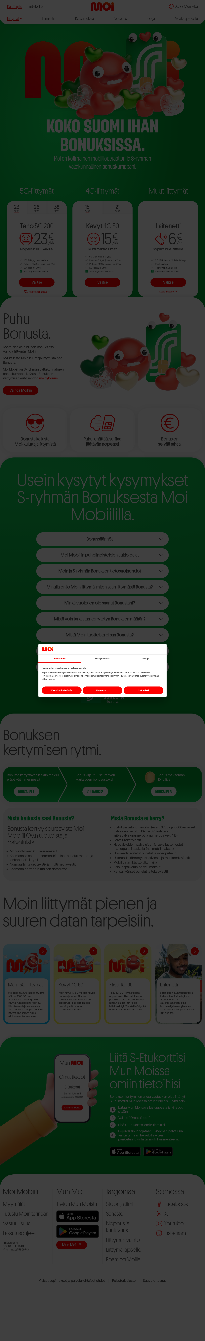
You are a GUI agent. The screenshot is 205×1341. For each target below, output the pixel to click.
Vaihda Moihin (20, 390)
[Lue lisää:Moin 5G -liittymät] (43, 951)
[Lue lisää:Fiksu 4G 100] (144, 951)
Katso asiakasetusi (37, 291)
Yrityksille (35, 6)
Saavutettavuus (155, 1281)
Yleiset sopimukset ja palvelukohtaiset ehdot (72, 1281)
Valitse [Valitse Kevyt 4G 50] (102, 282)
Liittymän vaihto (123, 1240)
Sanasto (114, 1214)
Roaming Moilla (123, 1259)
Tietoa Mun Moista (76, 1204)
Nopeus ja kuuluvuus (117, 1227)
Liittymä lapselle (123, 1250)
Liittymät (14, 19)
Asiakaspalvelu (186, 19)
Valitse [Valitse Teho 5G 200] (36, 282)
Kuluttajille (14, 6)
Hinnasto (49, 19)
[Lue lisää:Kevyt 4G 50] (93, 951)
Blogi (151, 19)
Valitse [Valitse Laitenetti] (168, 282)
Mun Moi (71, 1245)
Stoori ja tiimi (119, 1204)
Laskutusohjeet (19, 1233)
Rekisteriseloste (124, 1281)
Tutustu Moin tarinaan (26, 1214)
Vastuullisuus (16, 1223)
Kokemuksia (84, 19)
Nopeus (120, 19)
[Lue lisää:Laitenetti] (195, 951)
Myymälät (14, 1204)
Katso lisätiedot (168, 291)
